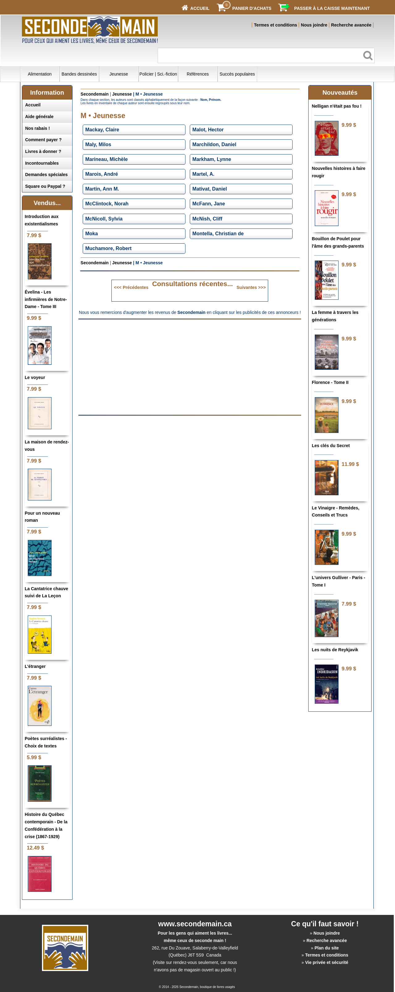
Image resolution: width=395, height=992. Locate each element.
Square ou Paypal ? (45, 186)
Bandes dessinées (79, 74)
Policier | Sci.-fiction (158, 74)
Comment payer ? (43, 139)
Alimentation (40, 74)
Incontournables (42, 163)
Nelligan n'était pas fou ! (337, 106)
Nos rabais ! (37, 128)
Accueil (32, 104)
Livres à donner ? (43, 151)
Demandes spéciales (46, 174)
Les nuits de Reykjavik (335, 649)
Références (198, 74)
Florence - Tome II (330, 382)
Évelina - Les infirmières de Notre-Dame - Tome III (46, 299)
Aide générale (39, 116)
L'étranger (35, 666)
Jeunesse (119, 74)
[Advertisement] (138, 366)
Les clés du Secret (331, 445)
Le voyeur (35, 377)
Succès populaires (237, 74)
